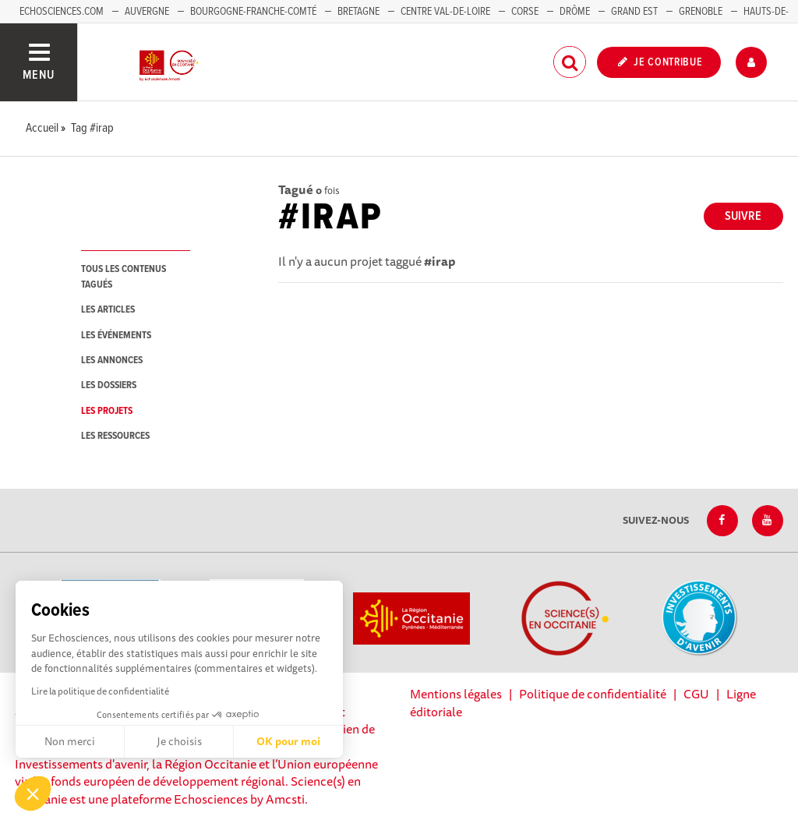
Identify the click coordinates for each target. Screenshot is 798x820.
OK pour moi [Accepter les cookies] (288, 741)
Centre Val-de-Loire (445, 12)
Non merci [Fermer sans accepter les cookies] (69, 741)
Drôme (575, 12)
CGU (696, 694)
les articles (108, 309)
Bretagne (358, 12)
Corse (524, 12)
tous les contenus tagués (123, 277)
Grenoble (702, 12)
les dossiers (108, 385)
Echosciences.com (61, 12)
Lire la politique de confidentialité (100, 691)
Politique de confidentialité (592, 694)
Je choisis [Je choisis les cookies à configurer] (179, 741)
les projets (106, 411)
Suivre (743, 216)
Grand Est (634, 12)
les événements (116, 335)
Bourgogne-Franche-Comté (253, 12)
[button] (32, 793)
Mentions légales (456, 694)
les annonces (112, 360)
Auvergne (147, 12)
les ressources (115, 436)
